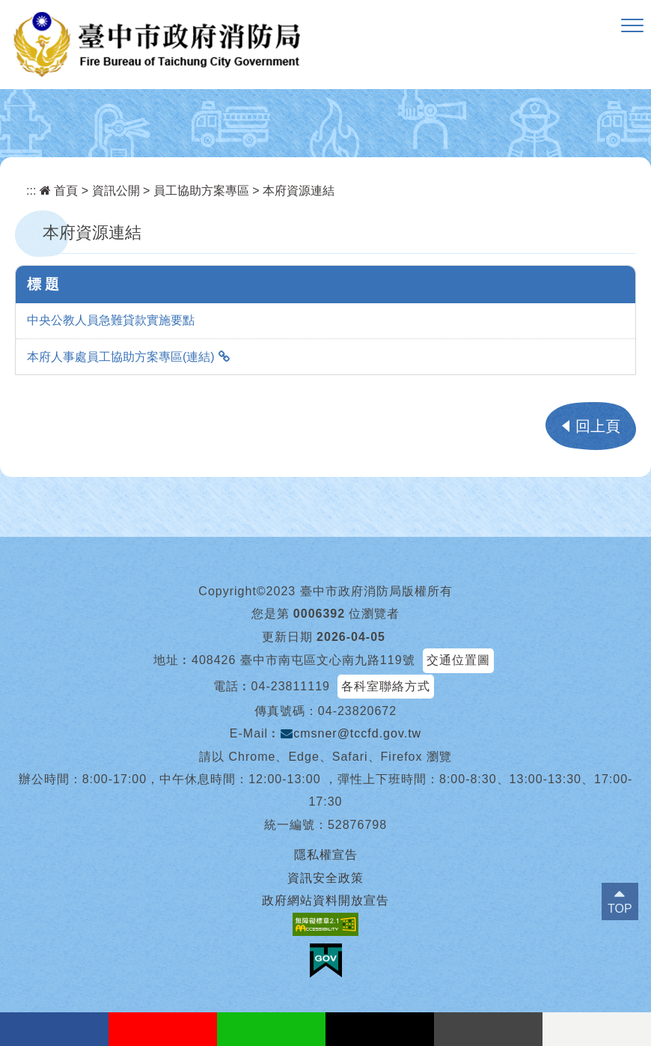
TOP (620, 908)
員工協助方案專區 (201, 190)
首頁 (59, 190)
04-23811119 (290, 686)
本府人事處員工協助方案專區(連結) (121, 356)
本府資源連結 (298, 190)
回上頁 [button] (597, 426)
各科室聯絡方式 (385, 686)
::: (31, 190)
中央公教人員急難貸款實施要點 (111, 320)
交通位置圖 (458, 660)
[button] (632, 26)
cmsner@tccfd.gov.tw (351, 733)
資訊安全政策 (325, 878)
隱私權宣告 (326, 854)
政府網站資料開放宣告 (325, 900)
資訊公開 (116, 190)
